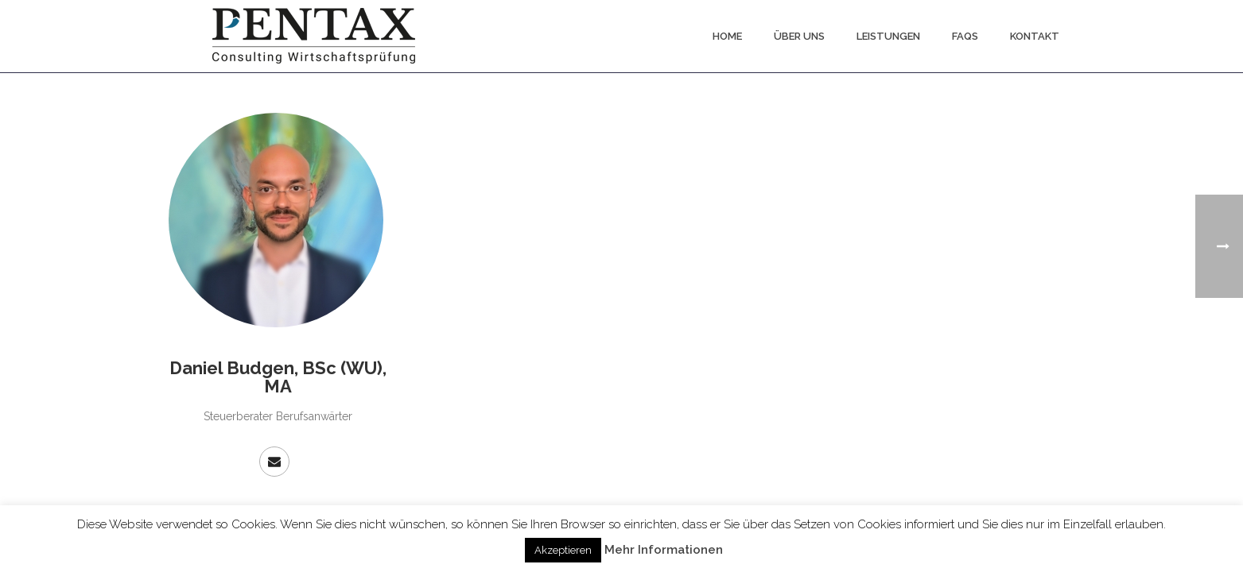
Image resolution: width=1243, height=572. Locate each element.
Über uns (799, 36)
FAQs (965, 36)
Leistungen (888, 36)
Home (727, 36)
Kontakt (1034, 36)
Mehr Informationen (663, 550)
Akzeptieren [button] (563, 550)
